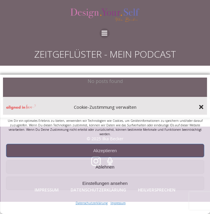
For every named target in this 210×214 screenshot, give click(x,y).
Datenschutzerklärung (92, 203)
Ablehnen (105, 166)
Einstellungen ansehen (105, 183)
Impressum (118, 203)
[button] (201, 107)
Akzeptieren (105, 150)
